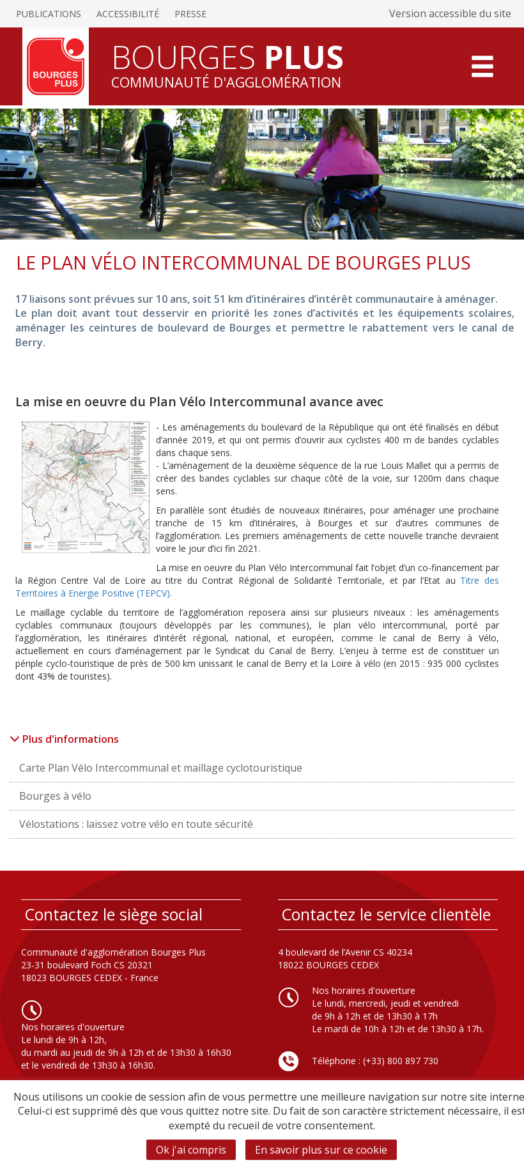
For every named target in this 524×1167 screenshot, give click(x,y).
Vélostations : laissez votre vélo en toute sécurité (136, 824)
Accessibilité (127, 14)
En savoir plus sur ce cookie (321, 1150)
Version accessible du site (450, 13)
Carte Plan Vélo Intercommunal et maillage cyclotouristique (160, 768)
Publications (48, 14)
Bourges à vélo (55, 796)
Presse (190, 14)
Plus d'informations (64, 739)
